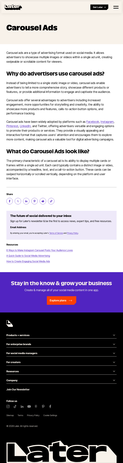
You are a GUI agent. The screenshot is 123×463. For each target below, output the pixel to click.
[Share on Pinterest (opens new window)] (34, 201)
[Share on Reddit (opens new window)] (43, 201)
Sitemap (10, 415)
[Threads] (36, 406)
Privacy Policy (72, 233)
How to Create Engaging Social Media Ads (28, 261)
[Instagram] (8, 406)
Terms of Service (56, 233)
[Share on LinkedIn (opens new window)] (26, 201)
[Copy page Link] (51, 201)
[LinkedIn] (22, 406)
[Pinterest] (43, 406)
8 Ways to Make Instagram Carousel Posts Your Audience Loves (39, 250)
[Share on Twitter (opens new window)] (18, 201)
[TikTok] (15, 406)
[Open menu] (116, 7)
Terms (20, 415)
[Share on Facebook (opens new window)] (9, 201)
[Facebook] (50, 406)
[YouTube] (29, 406)
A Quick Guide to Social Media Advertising (28, 255)
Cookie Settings (50, 415)
